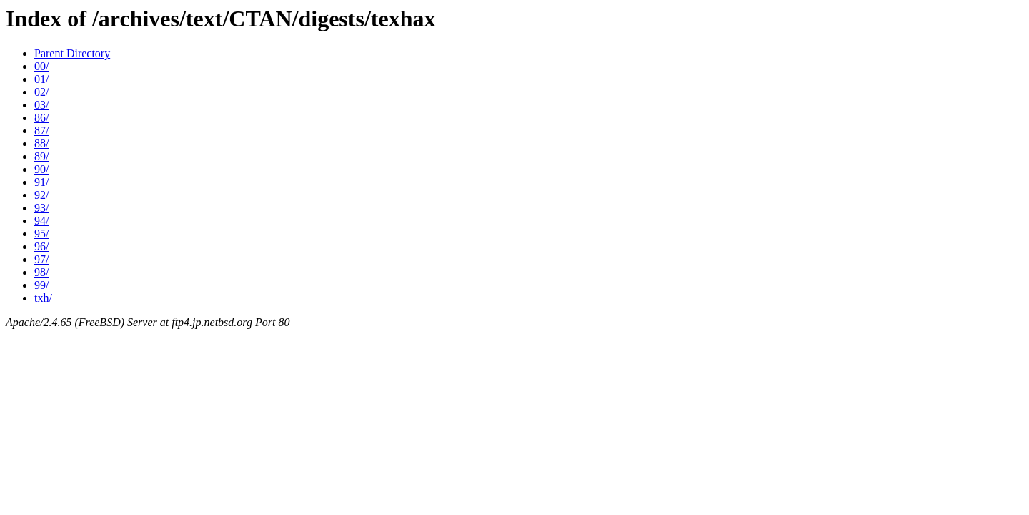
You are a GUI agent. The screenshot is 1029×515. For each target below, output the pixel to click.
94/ (41, 221)
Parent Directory (72, 53)
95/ (41, 233)
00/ (41, 66)
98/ (41, 272)
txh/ (43, 298)
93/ (41, 208)
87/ (41, 130)
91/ (41, 182)
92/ (41, 195)
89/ (41, 156)
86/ (41, 118)
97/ (41, 259)
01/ (41, 79)
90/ (41, 169)
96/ (41, 246)
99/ (41, 285)
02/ (41, 92)
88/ (41, 143)
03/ (41, 105)
